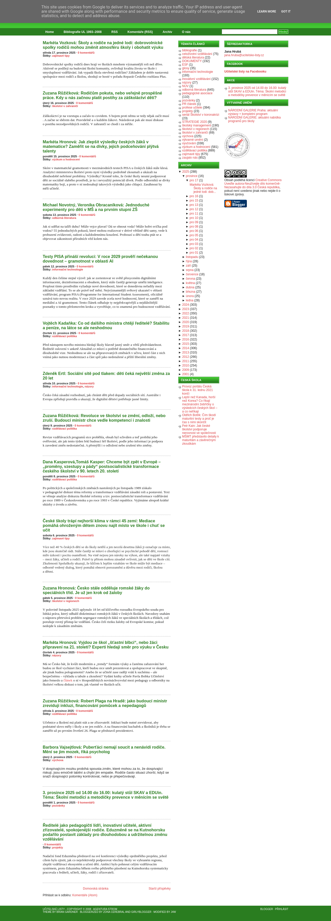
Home (49, 32)
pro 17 (194, 180)
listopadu (192, 257)
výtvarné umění (192, 139)
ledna (189, 300)
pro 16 (194, 196)
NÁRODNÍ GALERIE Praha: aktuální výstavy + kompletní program (253, 112)
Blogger (266, 909)
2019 (185, 326)
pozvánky (58, 805)
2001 (185, 374)
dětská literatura (193, 57)
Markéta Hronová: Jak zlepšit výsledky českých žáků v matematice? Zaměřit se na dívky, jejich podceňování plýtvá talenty (101, 146)
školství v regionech (65, 601)
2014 (185, 348)
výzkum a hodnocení (66, 159)
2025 (185, 171)
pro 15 (194, 200)
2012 (185, 357)
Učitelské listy (54, 909)
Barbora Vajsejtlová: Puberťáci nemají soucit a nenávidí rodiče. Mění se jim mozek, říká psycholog (104, 749)
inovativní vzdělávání (196, 79)
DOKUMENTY (192, 61)
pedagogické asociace (197, 93)
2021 (185, 318)
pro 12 (194, 209)
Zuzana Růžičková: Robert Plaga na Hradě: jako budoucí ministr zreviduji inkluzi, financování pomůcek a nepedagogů (105, 703)
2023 (185, 309)
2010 (185, 365)
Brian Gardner (67, 912)
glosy (185, 68)
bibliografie (189, 50)
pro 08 (194, 226)
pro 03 (194, 244)
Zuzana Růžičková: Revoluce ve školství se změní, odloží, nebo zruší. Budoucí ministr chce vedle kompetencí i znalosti (104, 418)
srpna (190, 270)
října (189, 261)
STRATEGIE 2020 (194, 122)
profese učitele (192, 107)
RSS (115, 32)
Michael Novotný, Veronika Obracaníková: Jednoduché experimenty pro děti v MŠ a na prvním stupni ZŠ (96, 207)
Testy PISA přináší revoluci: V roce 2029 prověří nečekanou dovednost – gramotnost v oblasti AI (100, 258)
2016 (185, 339)
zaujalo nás (190, 157)
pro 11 (194, 213)
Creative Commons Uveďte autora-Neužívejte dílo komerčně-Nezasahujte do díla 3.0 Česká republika (253, 183)
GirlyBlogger (141, 912)
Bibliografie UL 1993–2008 (83, 32)
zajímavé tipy (61, 55)
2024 (185, 304)
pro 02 (194, 248)
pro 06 (194, 231)
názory (89, 386)
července (192, 274)
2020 (185, 322)
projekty (57, 847)
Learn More (266, 11)
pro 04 (194, 239)
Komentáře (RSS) (140, 32)
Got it (286, 11)
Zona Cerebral (114, 912)
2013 (185, 352)
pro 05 (194, 235)
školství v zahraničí (65, 106)
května (190, 283)
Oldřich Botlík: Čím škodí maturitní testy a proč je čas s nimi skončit (199, 418)
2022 (185, 313)
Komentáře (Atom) (84, 895)
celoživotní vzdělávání (197, 54)
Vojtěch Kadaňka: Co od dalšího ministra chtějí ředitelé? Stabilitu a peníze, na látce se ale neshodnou (106, 325)
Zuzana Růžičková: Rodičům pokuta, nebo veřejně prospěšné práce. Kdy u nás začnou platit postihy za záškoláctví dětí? (102, 95)
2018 (185, 331)
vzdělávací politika (64, 336)
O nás (186, 32)
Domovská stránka (95, 888)
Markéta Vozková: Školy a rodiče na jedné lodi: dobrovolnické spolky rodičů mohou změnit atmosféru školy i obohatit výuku (103, 45)
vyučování (189, 143)
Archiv (167, 32)
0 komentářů (86, 52)
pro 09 (194, 222)
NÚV (185, 86)
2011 (185, 361)
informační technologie (67, 269)
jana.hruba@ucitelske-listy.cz (244, 55)
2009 (185, 370)
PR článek (189, 104)
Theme (47, 912)
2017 (185, 335)
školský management (196, 125)
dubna (190, 287)
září (188, 265)
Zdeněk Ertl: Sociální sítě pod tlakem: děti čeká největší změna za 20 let (106, 375)
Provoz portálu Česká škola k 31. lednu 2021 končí (197, 390)
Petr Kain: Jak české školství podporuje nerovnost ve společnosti (199, 429)
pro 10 (194, 218)
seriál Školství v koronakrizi (200, 114)
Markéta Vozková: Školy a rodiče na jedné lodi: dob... (203, 188)
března (190, 291)
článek (67, 680)
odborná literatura (64, 217)
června (190, 278)
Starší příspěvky (160, 888)
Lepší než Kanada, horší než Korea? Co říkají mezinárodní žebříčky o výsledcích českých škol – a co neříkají (199, 404)
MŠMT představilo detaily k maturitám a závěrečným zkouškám (200, 440)
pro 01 (194, 252)
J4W (173, 912)
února (190, 296)
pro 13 (194, 205)
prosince (191, 176)
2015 (185, 344)
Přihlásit (281, 909)
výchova (57, 760)
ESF (185, 64)
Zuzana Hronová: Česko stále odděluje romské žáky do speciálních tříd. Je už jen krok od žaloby (96, 590)
